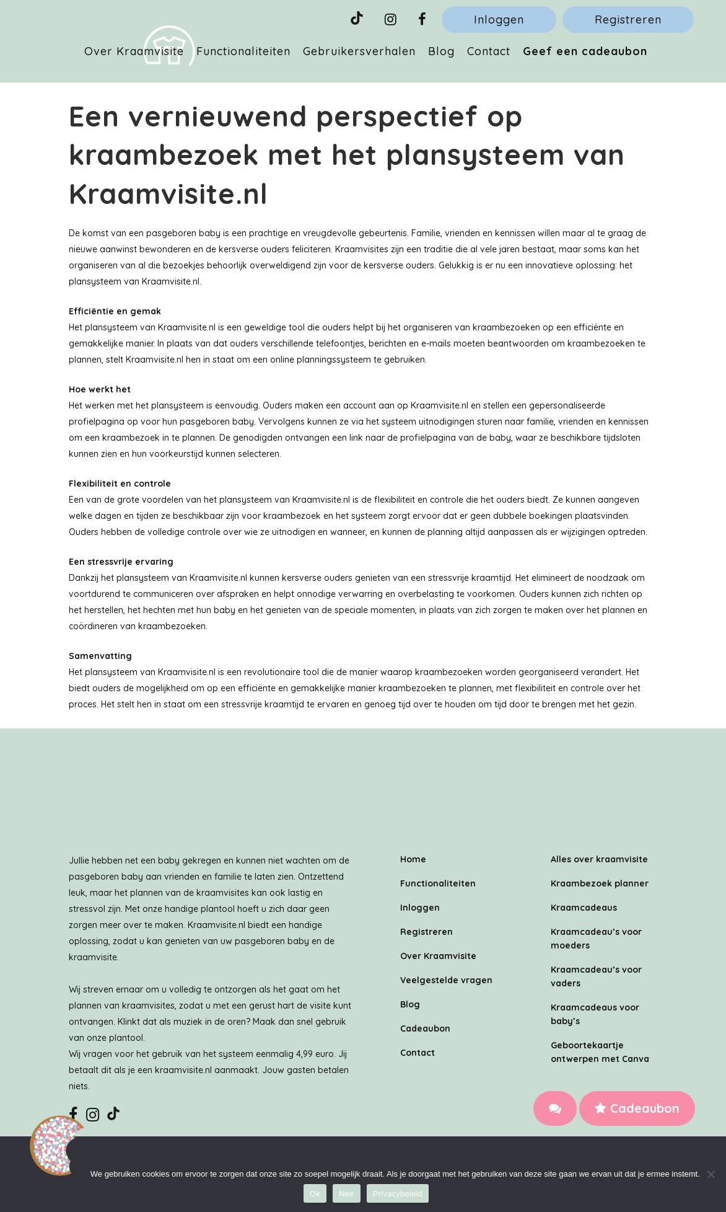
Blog (410, 1004)
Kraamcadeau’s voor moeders (596, 938)
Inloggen (499, 19)
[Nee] (710, 1174)
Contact (417, 1052)
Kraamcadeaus (584, 907)
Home (413, 859)
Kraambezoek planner (600, 883)
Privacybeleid (398, 1193)
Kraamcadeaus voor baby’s (595, 1014)
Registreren (628, 19)
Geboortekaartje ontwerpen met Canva (600, 1052)
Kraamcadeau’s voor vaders (596, 976)
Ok (315, 1193)
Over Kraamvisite (438, 956)
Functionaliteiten (438, 883)
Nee (346, 1193)
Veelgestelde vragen (446, 980)
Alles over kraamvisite (599, 859)
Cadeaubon (637, 1108)
